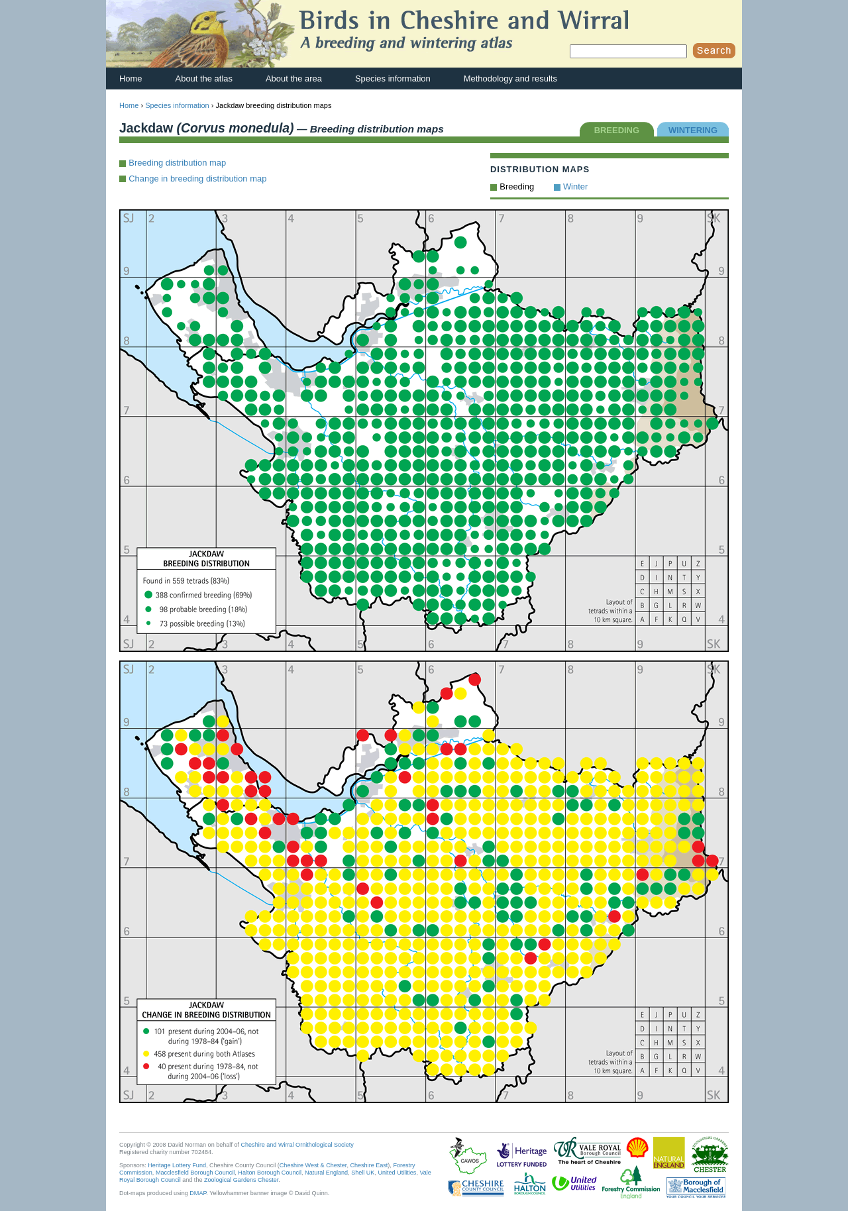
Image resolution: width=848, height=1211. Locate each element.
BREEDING (616, 130)
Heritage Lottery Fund (177, 1165)
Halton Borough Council (269, 1172)
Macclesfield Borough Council (195, 1172)
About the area (294, 78)
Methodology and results (510, 78)
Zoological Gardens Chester (241, 1180)
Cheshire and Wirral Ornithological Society (297, 1144)
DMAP (197, 1193)
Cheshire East (369, 1165)
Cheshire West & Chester (313, 1165)
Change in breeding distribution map (197, 179)
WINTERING (692, 130)
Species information (393, 78)
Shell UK (362, 1172)
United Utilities (397, 1172)
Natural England (326, 1172)
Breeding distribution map (177, 163)
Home (130, 78)
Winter (575, 186)
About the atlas (204, 78)
